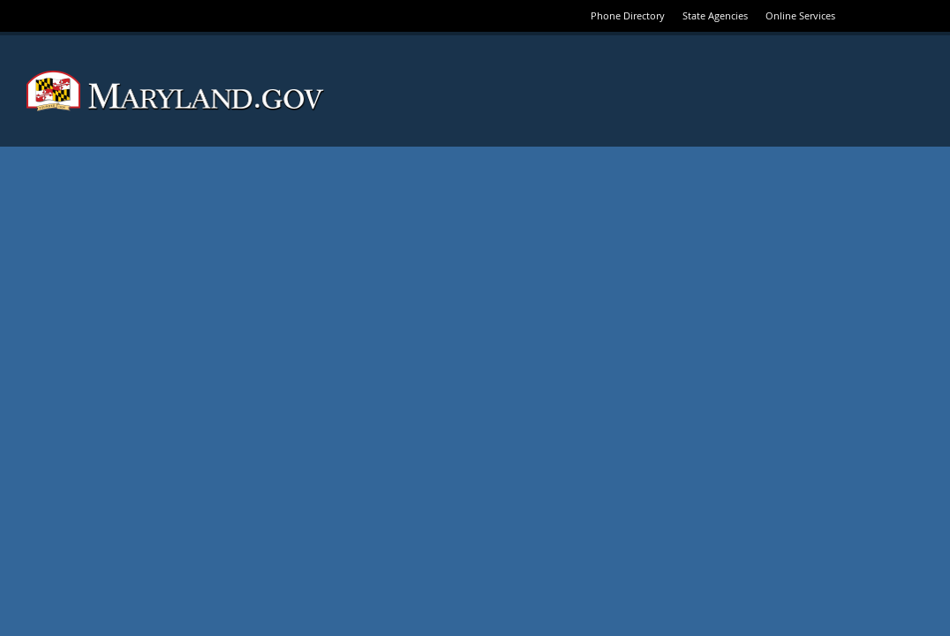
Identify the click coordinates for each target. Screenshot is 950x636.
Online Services (800, 15)
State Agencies (715, 15)
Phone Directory (628, 15)
